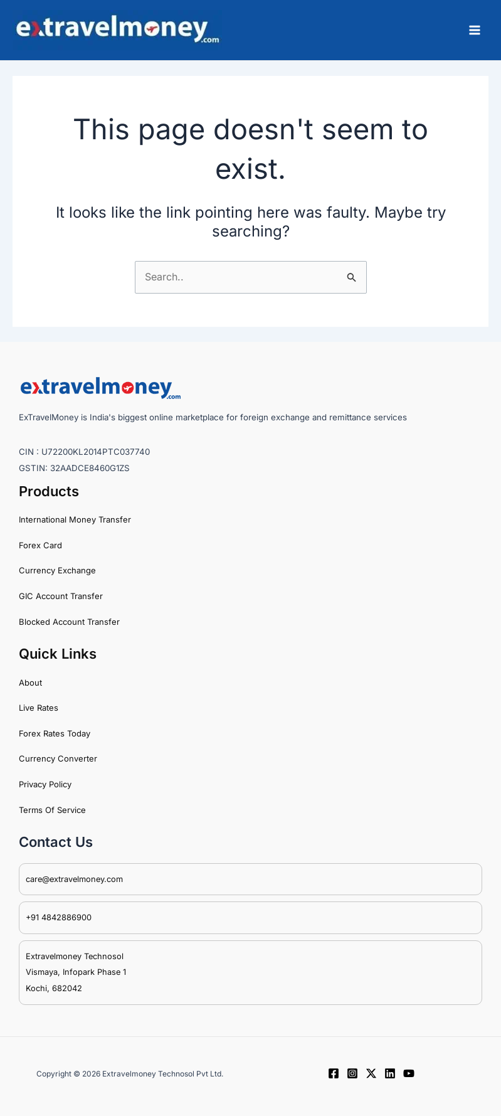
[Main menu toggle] (474, 30)
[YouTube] (408, 1073)
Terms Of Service (52, 810)
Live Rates (38, 708)
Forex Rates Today (54, 733)
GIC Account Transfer (61, 596)
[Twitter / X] (371, 1073)
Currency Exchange (57, 570)
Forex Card (40, 545)
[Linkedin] (390, 1073)
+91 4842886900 (59, 917)
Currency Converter (58, 758)
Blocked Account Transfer (69, 622)
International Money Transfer (75, 519)
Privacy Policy (45, 784)
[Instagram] (352, 1073)
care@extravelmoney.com (74, 879)
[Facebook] (333, 1073)
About (30, 683)
